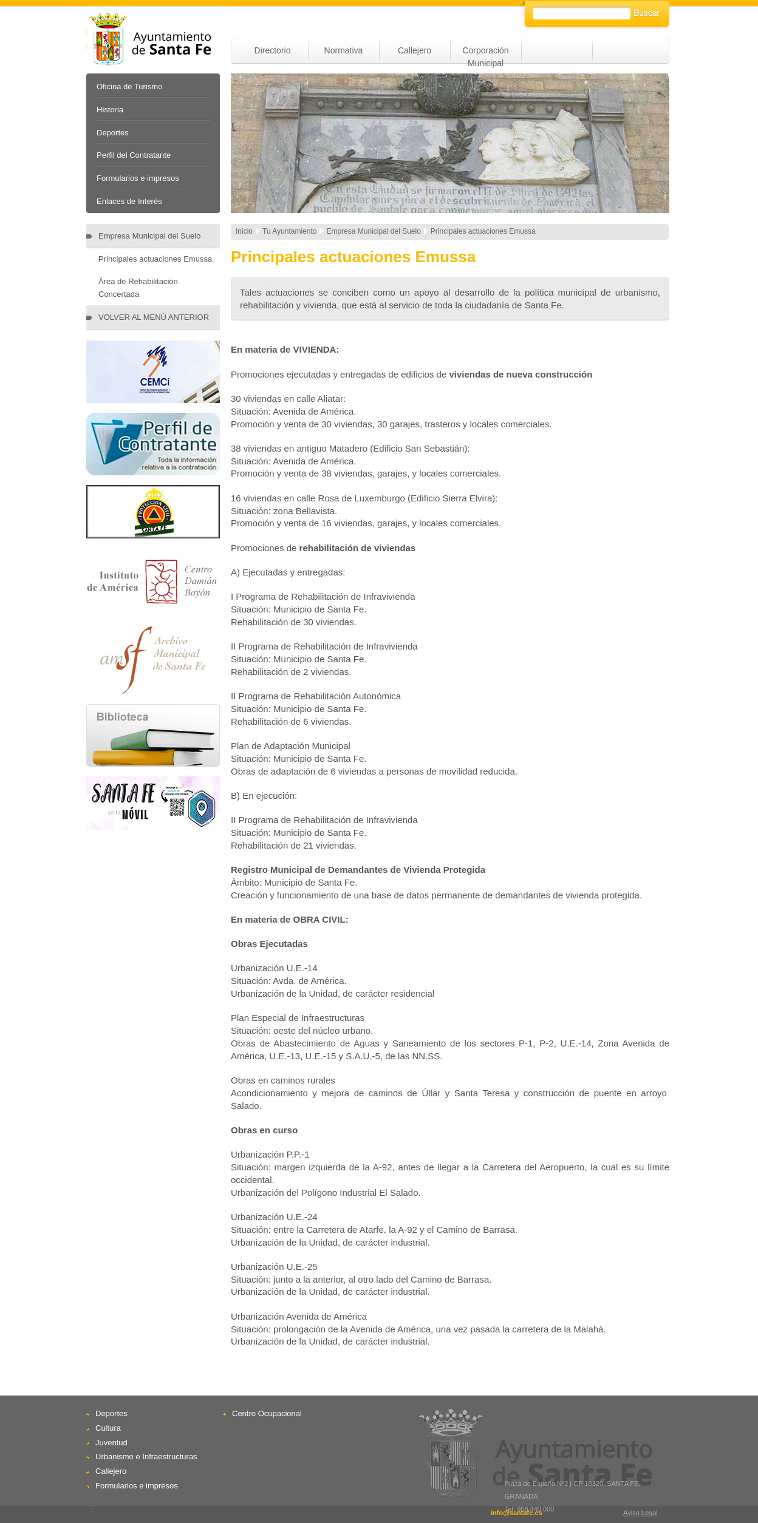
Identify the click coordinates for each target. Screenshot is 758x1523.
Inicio (244, 231)
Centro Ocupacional (267, 1413)
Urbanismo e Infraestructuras (146, 1456)
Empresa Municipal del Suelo (149, 235)
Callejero (414, 50)
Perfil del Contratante (134, 155)
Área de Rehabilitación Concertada (138, 288)
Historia (110, 109)
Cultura (108, 1428)
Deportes (113, 132)
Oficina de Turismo (129, 86)
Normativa (343, 50)
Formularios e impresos (138, 178)
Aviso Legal (640, 1512)
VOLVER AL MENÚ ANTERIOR (153, 317)
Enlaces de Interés (129, 201)
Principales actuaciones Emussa (155, 258)
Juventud (111, 1442)
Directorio (272, 50)
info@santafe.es (516, 1512)
